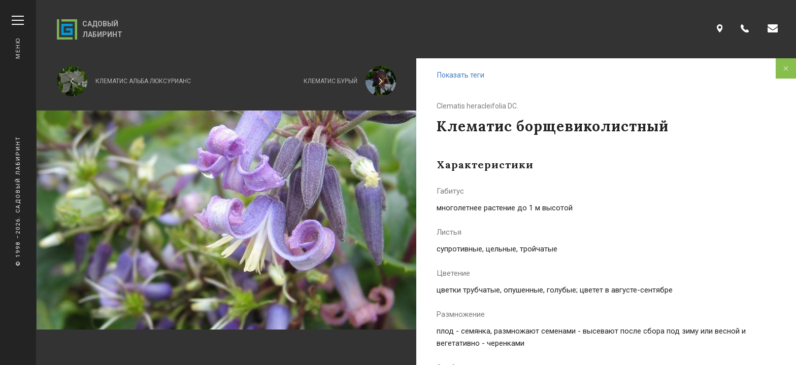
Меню (18, 37)
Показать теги (460, 75)
